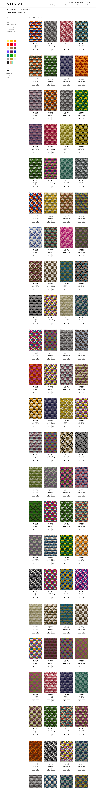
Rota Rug (27, 9)
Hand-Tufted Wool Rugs (19, 9)
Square (8, 75)
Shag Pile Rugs (10, 29)
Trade (88, 5)
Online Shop (52, 5)
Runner (8, 82)
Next (87, 17)
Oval (8, 79)
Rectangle (9, 73)
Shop (11, 9)
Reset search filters (13, 17)
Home (8, 9)
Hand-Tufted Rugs (11, 24)
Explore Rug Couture (70, 5)
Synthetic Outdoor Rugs (12, 31)
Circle (8, 77)
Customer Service (81, 5)
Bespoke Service (60, 5)
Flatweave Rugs (10, 27)
